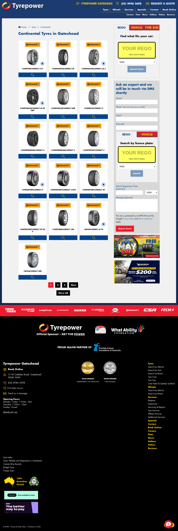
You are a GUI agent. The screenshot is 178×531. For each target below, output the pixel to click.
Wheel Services (155, 413)
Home (22, 27)
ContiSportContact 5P (94, 190)
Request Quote (124, 228)
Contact (154, 9)
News (145, 14)
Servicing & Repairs (156, 407)
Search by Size (154, 370)
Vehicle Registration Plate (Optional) (127, 187)
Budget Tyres (8, 467)
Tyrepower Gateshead (94, 3)
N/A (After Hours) (15, 388)
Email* (119, 115)
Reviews (171, 14)
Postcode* (120, 124)
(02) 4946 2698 (131, 3)
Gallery (153, 14)
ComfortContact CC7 (32, 69)
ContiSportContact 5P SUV (32, 230)
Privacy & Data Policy (18, 527)
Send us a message (17, 393)
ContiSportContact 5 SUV (63, 190)
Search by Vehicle (156, 367)
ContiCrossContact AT (63, 69)
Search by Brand (155, 373)
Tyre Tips (152, 380)
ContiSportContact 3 (93, 150)
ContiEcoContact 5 (93, 108)
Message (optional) (124, 197)
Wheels (117, 9)
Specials (141, 9)
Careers (130, 14)
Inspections (152, 403)
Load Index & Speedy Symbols (161, 383)
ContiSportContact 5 (32, 190)
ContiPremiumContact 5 (63, 150)
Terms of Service (145, 218)
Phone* (130, 107)
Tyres (105, 9)
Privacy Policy (128, 218)
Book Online (169, 9)
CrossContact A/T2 (93, 229)
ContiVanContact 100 (63, 229)
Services (129, 9)
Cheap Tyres (8, 470)
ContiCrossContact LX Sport (32, 109)
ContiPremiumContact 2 (32, 150)
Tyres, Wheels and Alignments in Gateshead (22, 460)
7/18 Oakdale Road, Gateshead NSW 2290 (24, 376)
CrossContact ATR (33, 271)
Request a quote (160, 3)
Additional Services (156, 417)
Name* (119, 98)
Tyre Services (153, 410)
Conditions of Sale (34, 527)
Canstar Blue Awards (12, 464)
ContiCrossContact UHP (63, 108)
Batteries (151, 400)
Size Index (7, 457)
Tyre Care (152, 377)
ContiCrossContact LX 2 (94, 69)
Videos (162, 14)
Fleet (138, 14)
